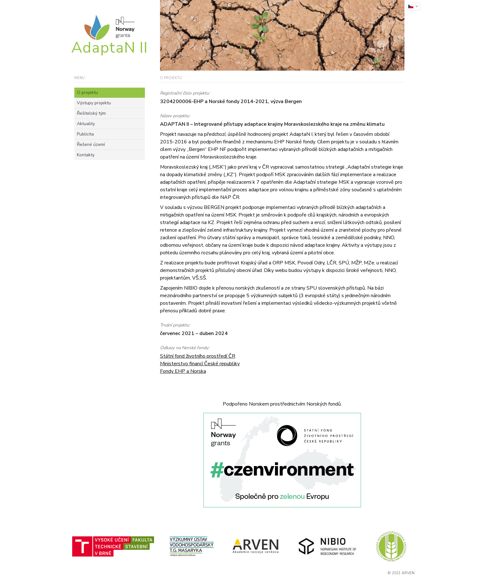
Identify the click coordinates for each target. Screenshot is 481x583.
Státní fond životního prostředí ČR (197, 356)
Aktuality (86, 124)
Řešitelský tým (91, 113)
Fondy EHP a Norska (183, 371)
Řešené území (91, 144)
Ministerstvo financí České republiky (200, 363)
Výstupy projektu (94, 103)
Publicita (85, 134)
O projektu (87, 92)
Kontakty (85, 155)
